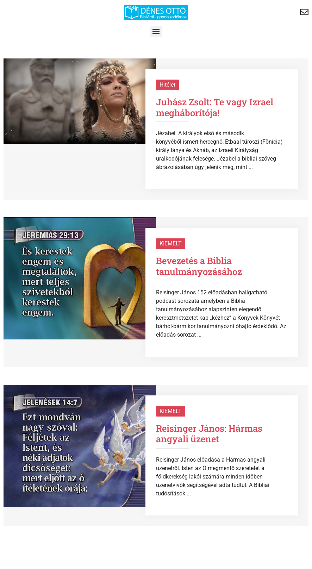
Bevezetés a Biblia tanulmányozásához (199, 266)
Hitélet (167, 84)
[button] (156, 31)
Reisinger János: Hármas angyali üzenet (209, 433)
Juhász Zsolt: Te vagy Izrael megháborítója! (214, 107)
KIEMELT (171, 243)
